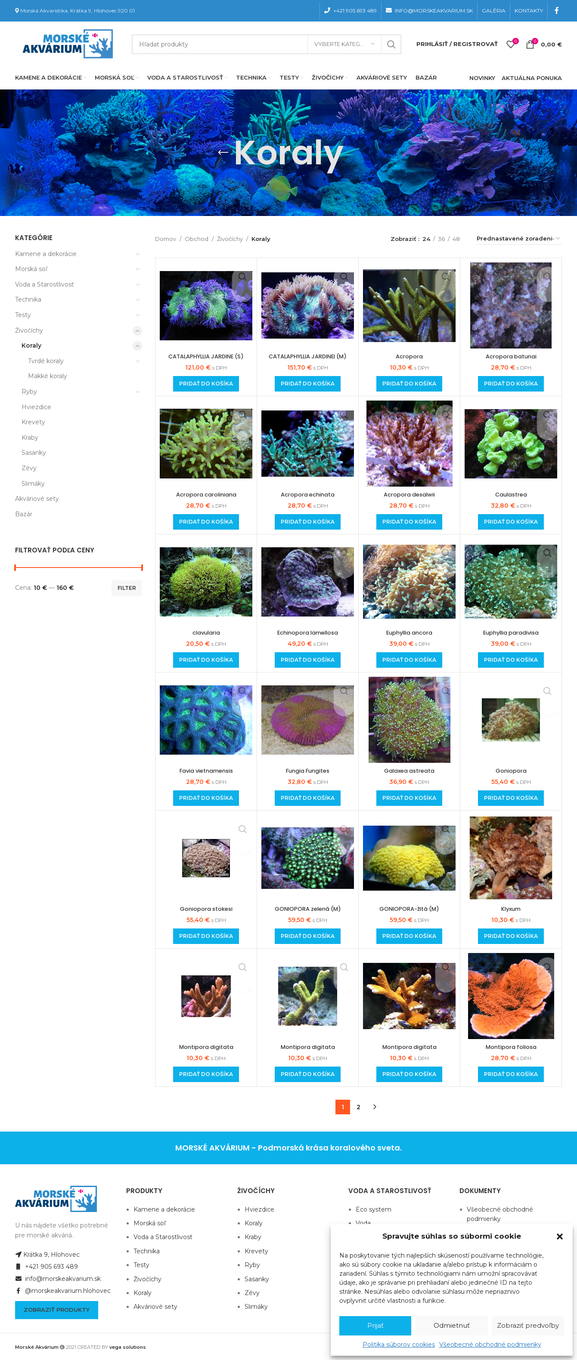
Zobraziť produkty (57, 1309)
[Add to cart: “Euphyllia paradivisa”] (511, 660)
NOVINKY (482, 77)
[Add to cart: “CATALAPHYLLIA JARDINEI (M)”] (308, 384)
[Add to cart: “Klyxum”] (511, 936)
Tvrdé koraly (46, 361)
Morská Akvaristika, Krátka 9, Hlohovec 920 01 (77, 10)
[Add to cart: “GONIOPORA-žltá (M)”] (409, 936)
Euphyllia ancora (409, 632)
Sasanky (34, 452)
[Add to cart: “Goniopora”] (511, 798)
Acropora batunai (511, 356)
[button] (559, 1236)
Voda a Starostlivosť (44, 284)
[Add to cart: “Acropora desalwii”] (409, 522)
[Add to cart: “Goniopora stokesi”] (206, 936)
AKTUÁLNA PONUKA (532, 77)
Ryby (29, 391)
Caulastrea (511, 494)
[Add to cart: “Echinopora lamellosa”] (308, 660)
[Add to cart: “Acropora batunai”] (511, 384)
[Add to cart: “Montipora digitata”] (206, 1074)
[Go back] (223, 152)
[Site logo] (66, 43)
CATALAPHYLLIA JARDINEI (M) (308, 356)
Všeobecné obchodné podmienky (490, 1344)
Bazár (23, 514)
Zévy (29, 468)
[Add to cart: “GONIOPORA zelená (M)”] (308, 936)
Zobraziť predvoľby (528, 1325)
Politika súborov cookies (399, 1344)
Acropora (409, 356)
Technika (28, 299)
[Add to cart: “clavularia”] (206, 660)
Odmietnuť (452, 1325)
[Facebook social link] (557, 10)
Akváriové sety (37, 499)
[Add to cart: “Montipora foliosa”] (511, 1074)
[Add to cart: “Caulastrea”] (511, 522)
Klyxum (511, 908)
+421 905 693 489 (46, 1267)
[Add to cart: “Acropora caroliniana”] (206, 522)
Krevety (33, 422)
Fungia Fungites (307, 770)
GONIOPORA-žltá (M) (409, 908)
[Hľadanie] (266, 44)
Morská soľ (31, 269)
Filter (127, 588)
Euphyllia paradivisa (511, 632)
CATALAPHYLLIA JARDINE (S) (206, 356)
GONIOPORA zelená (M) (307, 908)
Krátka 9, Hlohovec (47, 1254)
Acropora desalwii (409, 494)
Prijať (375, 1325)
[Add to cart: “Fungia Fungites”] (308, 798)
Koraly (31, 345)
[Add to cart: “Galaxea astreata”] (409, 798)
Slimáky (33, 483)
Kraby (30, 437)
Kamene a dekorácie (46, 254)
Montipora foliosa (511, 1046)
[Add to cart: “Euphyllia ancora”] (409, 660)
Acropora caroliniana (206, 494)
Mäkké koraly (47, 376)
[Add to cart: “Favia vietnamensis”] (206, 798)
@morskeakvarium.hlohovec (63, 1291)
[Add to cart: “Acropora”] (409, 384)
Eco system (373, 1209)
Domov (165, 238)
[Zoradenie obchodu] (519, 239)
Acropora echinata (308, 494)
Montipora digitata (206, 1046)
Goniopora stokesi (206, 908)
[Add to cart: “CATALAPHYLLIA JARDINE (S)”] (206, 384)
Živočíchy (29, 330)
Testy (23, 315)
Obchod (196, 238)
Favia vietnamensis (206, 770)
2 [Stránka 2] (358, 1107)
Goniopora (511, 770)
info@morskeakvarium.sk (58, 1279)
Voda (363, 1223)
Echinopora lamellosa (307, 632)
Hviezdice (36, 407)
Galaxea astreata (409, 770)
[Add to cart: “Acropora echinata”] (308, 522)
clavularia (206, 632)
